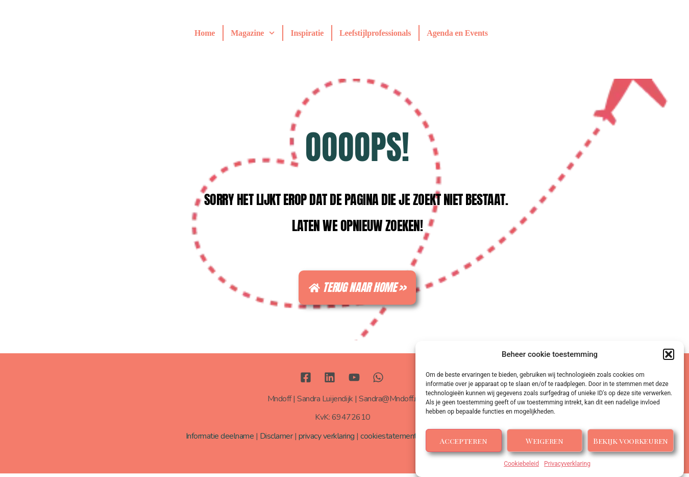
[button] (668, 354)
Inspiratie (307, 33)
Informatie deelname (220, 440)
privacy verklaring (327, 440)
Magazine (253, 33)
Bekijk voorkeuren (630, 441)
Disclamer (276, 440)
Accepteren (463, 441)
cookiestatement (388, 440)
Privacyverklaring (567, 463)
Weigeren (544, 441)
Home (204, 33)
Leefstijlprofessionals (375, 33)
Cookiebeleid (521, 463)
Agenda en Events (457, 33)
